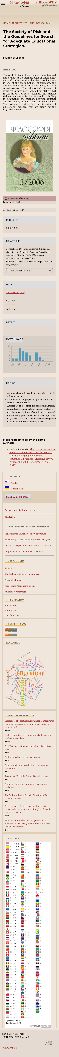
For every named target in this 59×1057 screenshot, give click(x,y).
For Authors (10, 610)
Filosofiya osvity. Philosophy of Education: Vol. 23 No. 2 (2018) (31, 462)
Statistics (10, 517)
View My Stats (9, 1047)
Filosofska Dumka (13, 580)
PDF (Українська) (18, 198)
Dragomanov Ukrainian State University (24, 551)
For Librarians (12, 615)
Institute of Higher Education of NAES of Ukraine (28, 545)
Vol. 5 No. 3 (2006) (34, 23)
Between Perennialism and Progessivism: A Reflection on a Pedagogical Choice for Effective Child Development (27, 823)
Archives (17, 23)
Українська (17, 488)
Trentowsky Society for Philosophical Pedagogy (27, 539)
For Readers (10, 605)
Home (6, 23)
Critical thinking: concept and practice (22, 757)
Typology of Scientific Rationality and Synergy (26, 776)
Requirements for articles (20, 510)
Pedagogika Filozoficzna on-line (20, 586)
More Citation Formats (19, 270)
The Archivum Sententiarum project (22, 574)
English (15, 483)
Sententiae (10, 568)
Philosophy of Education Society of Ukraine (25, 533)
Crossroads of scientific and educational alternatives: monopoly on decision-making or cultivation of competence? (29, 724)
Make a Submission (17, 497)
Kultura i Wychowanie (15, 591)
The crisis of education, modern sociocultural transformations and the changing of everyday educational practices (32, 454)
